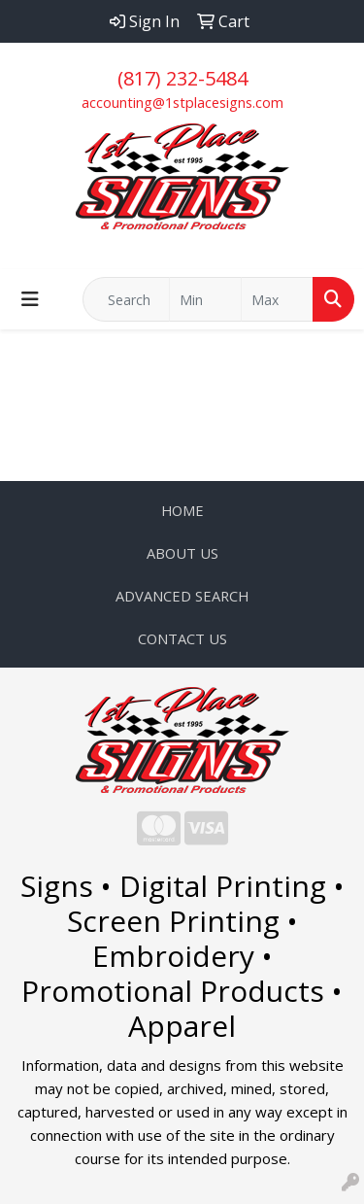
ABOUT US (182, 553)
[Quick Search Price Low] (205, 299)
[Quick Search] (126, 299)
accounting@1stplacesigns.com (182, 102)
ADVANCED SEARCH (182, 595)
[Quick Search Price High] (277, 299)
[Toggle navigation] (30, 299)
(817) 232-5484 (182, 78)
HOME (182, 510)
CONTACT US (182, 638)
